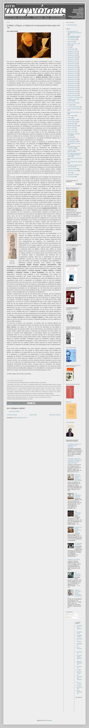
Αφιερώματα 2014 (72, 75)
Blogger (50, 720)
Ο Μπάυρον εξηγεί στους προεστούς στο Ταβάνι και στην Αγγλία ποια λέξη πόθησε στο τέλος (74, 461)
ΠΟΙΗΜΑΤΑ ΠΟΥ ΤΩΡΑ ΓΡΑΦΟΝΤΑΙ (74, 147)
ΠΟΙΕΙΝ (79, 670)
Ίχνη (69, 47)
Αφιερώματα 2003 (72, 53)
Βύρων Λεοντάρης (72, 95)
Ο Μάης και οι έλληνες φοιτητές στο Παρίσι (78, 529)
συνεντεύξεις (71, 176)
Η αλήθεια (70, 104)
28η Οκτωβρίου (72, 39)
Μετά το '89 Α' (71, 127)
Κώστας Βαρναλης (72, 121)
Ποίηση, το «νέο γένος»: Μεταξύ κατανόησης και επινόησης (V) (75, 593)
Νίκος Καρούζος (72, 139)
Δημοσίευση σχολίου (14, 411)
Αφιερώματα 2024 (72, 93)
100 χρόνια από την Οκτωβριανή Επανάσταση (74, 32)
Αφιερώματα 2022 (72, 91)
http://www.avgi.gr (72, 25)
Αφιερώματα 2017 (72, 81)
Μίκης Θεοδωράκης (73, 125)
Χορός (69, 172)
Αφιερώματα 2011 (72, 69)
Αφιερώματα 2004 (72, 55)
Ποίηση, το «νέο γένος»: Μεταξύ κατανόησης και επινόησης (78, 477)
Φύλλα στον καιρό (72, 170)
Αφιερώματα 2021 (72, 89)
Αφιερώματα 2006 (72, 59)
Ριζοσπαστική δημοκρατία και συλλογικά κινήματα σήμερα (74, 155)
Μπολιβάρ (70, 137)
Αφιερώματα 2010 (72, 67)
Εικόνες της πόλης (72, 102)
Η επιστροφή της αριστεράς (75, 108)
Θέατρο (70, 117)
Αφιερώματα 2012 (72, 71)
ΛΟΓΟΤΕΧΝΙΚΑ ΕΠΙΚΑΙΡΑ (79, 657)
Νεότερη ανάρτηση (12, 414)
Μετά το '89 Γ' (71, 131)
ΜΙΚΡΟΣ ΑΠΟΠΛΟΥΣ (79, 663)
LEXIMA (79, 685)
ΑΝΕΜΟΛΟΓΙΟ (79, 632)
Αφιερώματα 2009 (72, 65)
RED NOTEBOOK (79, 692)
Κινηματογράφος (72, 119)
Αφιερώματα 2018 (72, 83)
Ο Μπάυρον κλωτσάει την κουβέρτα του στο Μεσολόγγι (74, 445)
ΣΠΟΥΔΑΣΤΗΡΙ (79, 672)
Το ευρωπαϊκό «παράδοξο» (78, 544)
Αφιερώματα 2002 (72, 51)
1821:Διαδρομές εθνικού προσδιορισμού (74, 37)
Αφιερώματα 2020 (72, 87)
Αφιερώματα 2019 (72, 85)
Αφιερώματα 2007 (72, 61)
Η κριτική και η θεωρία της (74, 112)
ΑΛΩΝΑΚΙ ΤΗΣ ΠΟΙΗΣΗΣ (79, 628)
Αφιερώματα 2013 (72, 73)
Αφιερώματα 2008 (72, 63)
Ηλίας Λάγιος (71, 115)
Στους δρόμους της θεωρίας (75, 158)
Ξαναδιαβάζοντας (72, 141)
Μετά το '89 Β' (71, 129)
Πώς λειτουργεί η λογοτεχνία (78, 495)
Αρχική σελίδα (33, 414)
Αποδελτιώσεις (71, 49)
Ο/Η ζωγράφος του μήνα (74, 143)
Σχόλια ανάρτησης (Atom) (20, 417)
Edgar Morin (71, 41)
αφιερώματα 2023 (72, 174)
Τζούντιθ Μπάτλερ (72, 168)
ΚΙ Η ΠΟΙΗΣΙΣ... (79, 648)
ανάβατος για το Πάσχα (74, 559)
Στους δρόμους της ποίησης (75, 161)
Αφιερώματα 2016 (72, 79)
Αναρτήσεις (70, 614)
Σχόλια (69, 617)
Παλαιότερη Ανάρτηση (55, 414)
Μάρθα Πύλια (71, 123)
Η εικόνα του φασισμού (74, 106)
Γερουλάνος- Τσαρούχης (74, 97)
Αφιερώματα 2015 (72, 77)
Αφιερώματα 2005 (72, 57)
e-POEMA (79, 682)
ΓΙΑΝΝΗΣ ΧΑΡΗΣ (79, 636)
